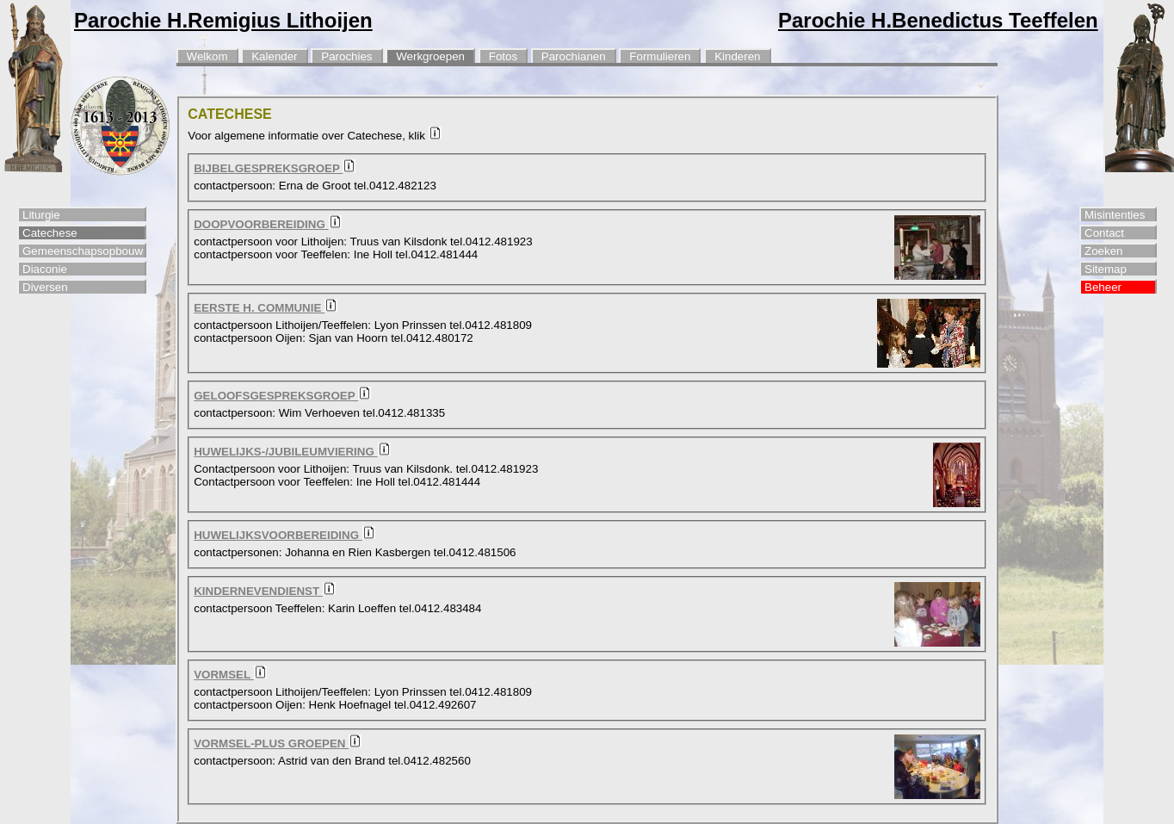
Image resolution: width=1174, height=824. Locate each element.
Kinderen (737, 56)
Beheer (1102, 287)
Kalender (274, 56)
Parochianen (573, 56)
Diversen (45, 287)
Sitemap (1105, 269)
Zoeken (1103, 251)
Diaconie (44, 269)
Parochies (346, 56)
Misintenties (1114, 214)
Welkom (207, 56)
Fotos (503, 56)
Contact (1104, 232)
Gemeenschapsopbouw (82, 251)
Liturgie (41, 214)
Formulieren (659, 56)
